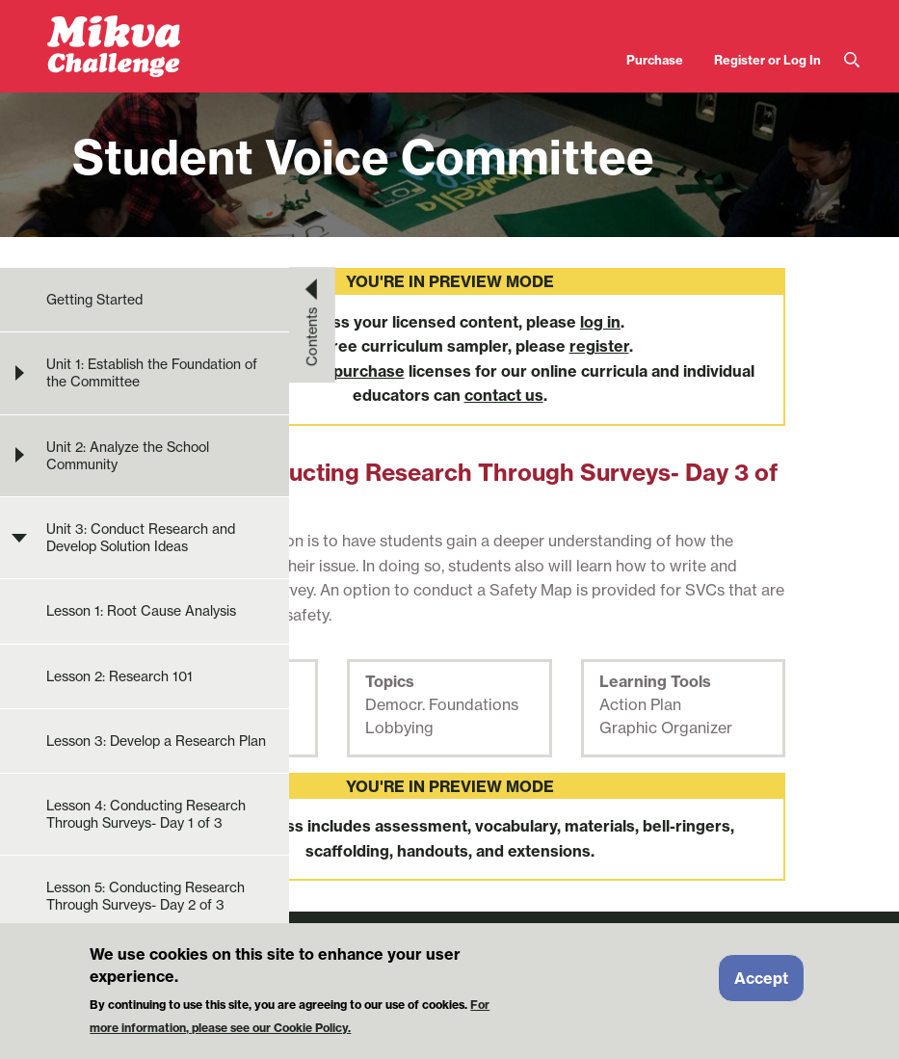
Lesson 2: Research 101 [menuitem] (119, 676)
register (599, 346)
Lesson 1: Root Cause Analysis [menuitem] (141, 611)
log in (600, 321)
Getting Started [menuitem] (94, 299)
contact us (503, 395)
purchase (369, 371)
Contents (312, 336)
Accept (761, 984)
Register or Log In (767, 59)
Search (851, 60)
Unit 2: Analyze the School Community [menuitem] (127, 455)
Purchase (654, 59)
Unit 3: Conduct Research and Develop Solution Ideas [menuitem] (140, 537)
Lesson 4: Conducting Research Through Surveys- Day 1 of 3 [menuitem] (146, 814)
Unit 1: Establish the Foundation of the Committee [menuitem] (151, 373)
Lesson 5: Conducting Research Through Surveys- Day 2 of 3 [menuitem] (145, 896)
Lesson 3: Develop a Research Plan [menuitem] (156, 741)
